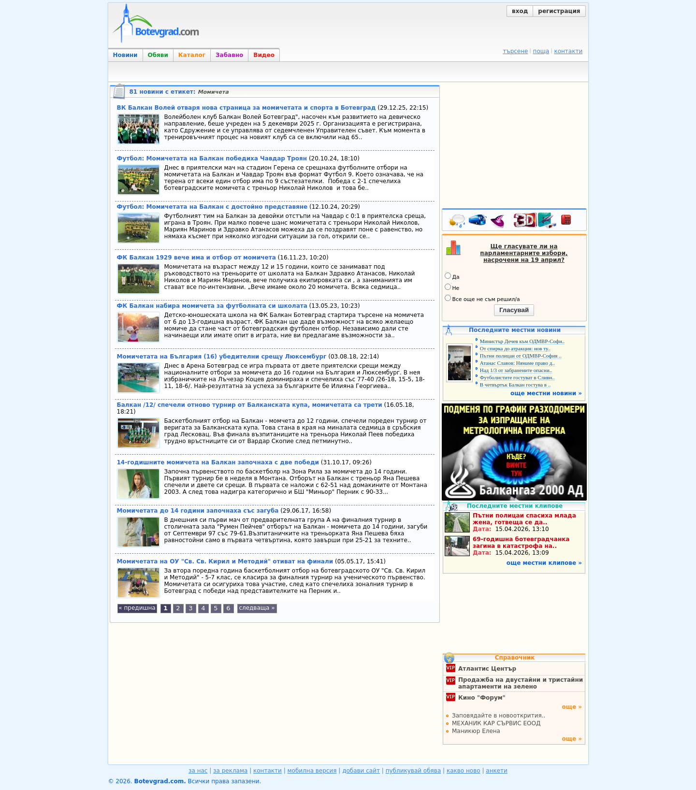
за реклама (230, 770)
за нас (197, 770)
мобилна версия (312, 770)
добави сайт (361, 770)
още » (572, 707)
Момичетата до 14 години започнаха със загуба (198, 510)
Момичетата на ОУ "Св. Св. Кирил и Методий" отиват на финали (225, 561)
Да (452, 276)
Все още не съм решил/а (482, 298)
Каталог (191, 55)
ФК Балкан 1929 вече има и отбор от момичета (196, 257)
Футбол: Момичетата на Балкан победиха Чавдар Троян (212, 158)
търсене (515, 51)
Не (452, 287)
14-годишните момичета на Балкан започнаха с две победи (218, 462)
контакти (568, 51)
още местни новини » (546, 393)
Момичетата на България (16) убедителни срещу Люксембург (222, 356)
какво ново (463, 770)
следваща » (257, 607)
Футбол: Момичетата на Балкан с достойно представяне (212, 206)
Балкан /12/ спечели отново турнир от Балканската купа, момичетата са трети (249, 405)
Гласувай (514, 310)
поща (541, 51)
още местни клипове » (544, 563)
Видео (264, 55)
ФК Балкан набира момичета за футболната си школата (212, 305)
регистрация (559, 11)
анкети (497, 770)
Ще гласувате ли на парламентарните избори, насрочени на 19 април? (523, 253)
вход (520, 11)
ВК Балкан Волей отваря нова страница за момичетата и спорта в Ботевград (246, 107)
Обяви (158, 55)
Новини (125, 55)
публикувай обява (413, 770)
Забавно (229, 55)
